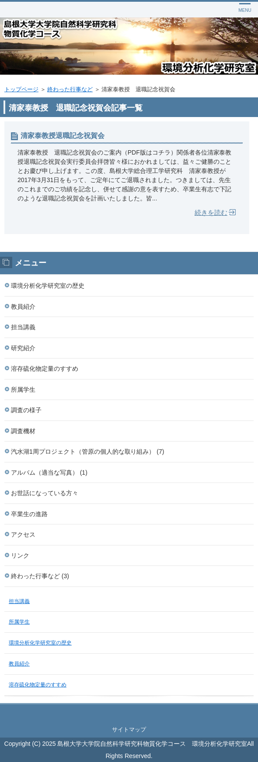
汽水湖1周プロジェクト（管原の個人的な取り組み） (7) (87, 451)
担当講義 (23, 327)
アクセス (23, 534)
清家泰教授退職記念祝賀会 (63, 135)
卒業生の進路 (29, 513)
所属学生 (23, 389)
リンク (20, 555)
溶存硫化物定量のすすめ (44, 368)
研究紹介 (23, 348)
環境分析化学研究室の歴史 (47, 285)
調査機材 (23, 431)
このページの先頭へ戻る (129, 713)
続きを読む (211, 212)
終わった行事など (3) (40, 575)
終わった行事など (70, 89)
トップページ (21, 89)
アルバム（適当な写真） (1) (49, 472)
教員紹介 (23, 306)
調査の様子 (26, 410)
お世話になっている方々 (44, 493)
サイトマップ (129, 729)
